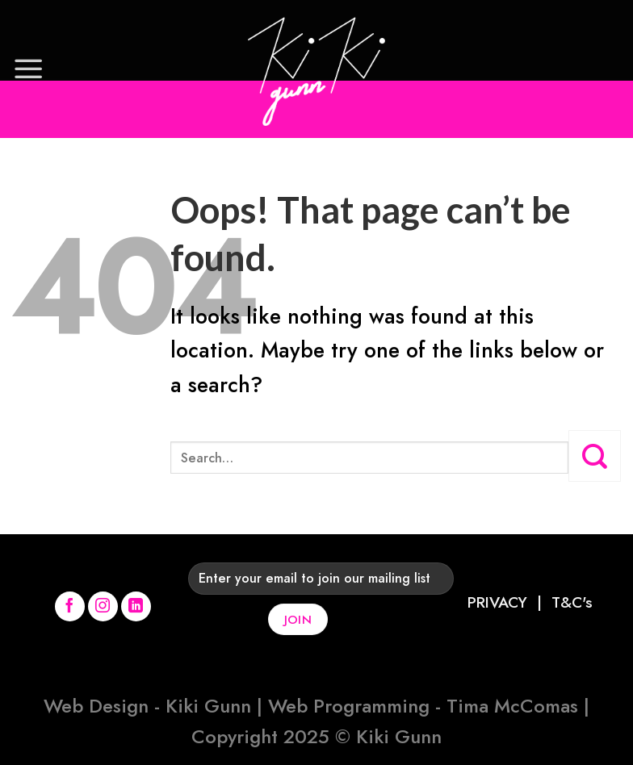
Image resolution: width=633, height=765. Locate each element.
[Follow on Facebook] (70, 607)
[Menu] (28, 68)
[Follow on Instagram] (103, 607)
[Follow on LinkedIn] (136, 607)
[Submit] (594, 456)
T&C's (572, 602)
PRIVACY (497, 602)
